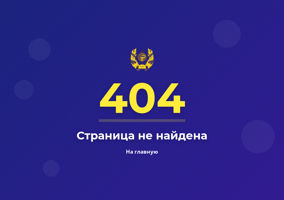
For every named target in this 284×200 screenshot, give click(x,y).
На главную (142, 151)
